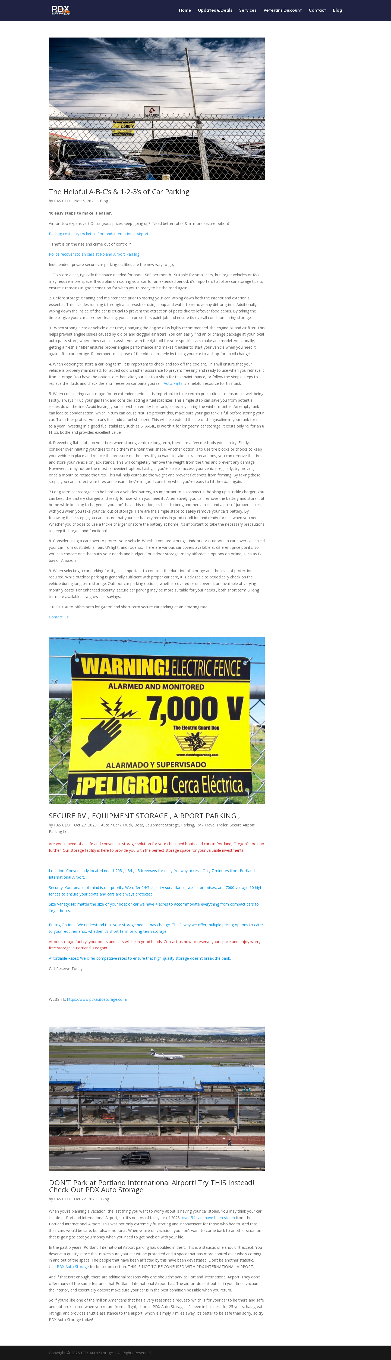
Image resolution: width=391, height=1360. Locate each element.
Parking (187, 825)
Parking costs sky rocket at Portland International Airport (99, 233)
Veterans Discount (282, 11)
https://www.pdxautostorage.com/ (97, 999)
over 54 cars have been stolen (208, 1217)
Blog (337, 11)
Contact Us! (59, 616)
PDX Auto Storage (73, 1266)
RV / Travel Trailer (212, 825)
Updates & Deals (215, 11)
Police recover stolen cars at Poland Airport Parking (94, 254)
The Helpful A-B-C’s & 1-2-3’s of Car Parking (119, 191)
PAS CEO (62, 200)
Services (248, 11)
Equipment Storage (162, 825)
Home (185, 11)
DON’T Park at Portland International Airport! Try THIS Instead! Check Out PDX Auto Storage (151, 1186)
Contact (317, 11)
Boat (138, 825)
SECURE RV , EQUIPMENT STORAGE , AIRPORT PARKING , (144, 815)
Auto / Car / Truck (116, 825)
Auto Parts (174, 383)
